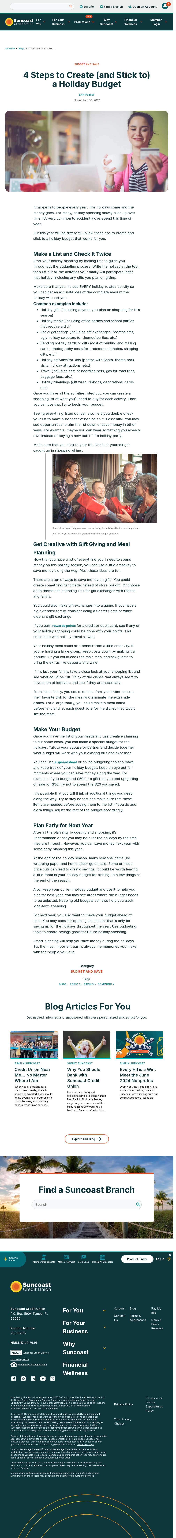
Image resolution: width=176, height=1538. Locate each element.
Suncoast (10, 48)
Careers (119, 1308)
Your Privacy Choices (122, 1421)
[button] (165, 6)
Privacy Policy (123, 1404)
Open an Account (142, 6)
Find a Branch (111, 6)
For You (41, 22)
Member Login (156, 22)
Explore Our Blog (87, 1139)
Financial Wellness (133, 22)
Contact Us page (85, 1444)
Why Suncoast (109, 22)
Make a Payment (66, 1258)
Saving (89, 984)
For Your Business (61, 22)
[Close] (170, 1255)
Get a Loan (83, 1258)
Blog (62, 984)
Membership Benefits (44, 1258)
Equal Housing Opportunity (32, 1364)
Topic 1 (75, 984)
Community (105, 984)
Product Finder (137, 1259)
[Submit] (71, 6)
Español (87, 6)
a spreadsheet (66, 762)
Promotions (85, 20)
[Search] (42, 6)
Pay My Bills (156, 1310)
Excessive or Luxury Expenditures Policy (154, 1404)
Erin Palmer (87, 94)
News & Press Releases (157, 1324)
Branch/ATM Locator (102, 1258)
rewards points (64, 626)
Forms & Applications (138, 1318)
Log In (163, 1259)
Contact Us (119, 1318)
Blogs (22, 48)
